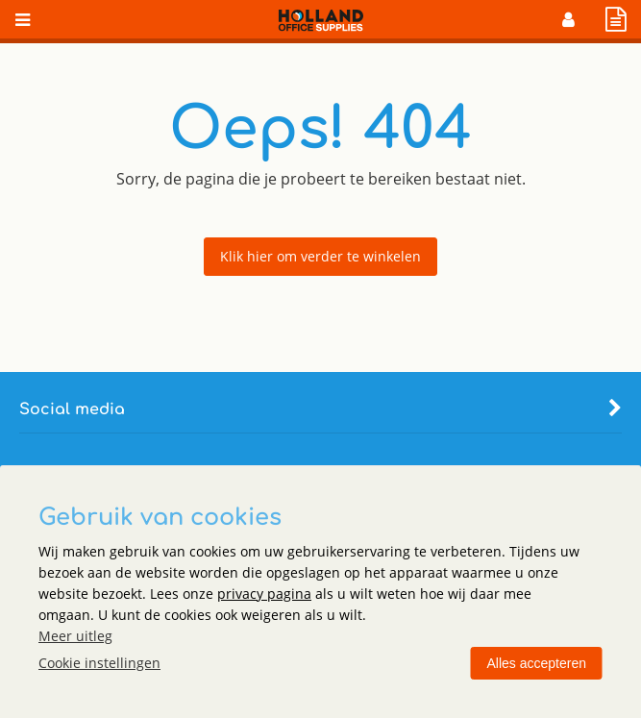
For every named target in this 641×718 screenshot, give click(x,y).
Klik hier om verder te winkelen (320, 256)
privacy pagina (264, 593)
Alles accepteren (536, 663)
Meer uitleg (75, 636)
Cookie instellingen (99, 663)
